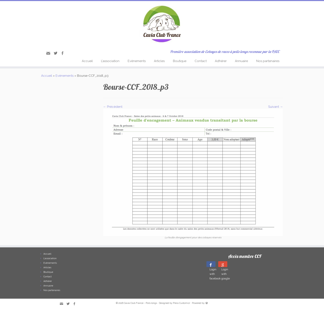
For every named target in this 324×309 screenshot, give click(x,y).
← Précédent (112, 107)
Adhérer (221, 61)
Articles (159, 61)
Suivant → (275, 107)
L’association (110, 61)
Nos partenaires (267, 61)
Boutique (179, 61)
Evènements (137, 61)
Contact (201, 61)
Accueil (87, 61)
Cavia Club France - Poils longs (140, 303)
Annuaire (241, 61)
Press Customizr (181, 303)
